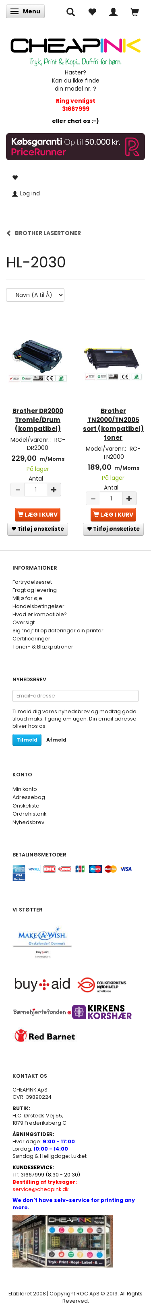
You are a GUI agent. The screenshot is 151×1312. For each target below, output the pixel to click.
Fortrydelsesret (32, 582)
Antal (36, 479)
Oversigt (23, 622)
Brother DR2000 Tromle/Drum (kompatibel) (37, 420)
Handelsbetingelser (38, 606)
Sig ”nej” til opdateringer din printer (57, 630)
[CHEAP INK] (75, 49)
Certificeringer (31, 638)
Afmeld (56, 739)
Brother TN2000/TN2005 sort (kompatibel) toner (113, 424)
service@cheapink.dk (44, 1185)
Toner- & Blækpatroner (42, 646)
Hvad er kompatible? (39, 614)
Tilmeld (27, 739)
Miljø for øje (27, 598)
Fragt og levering (34, 590)
